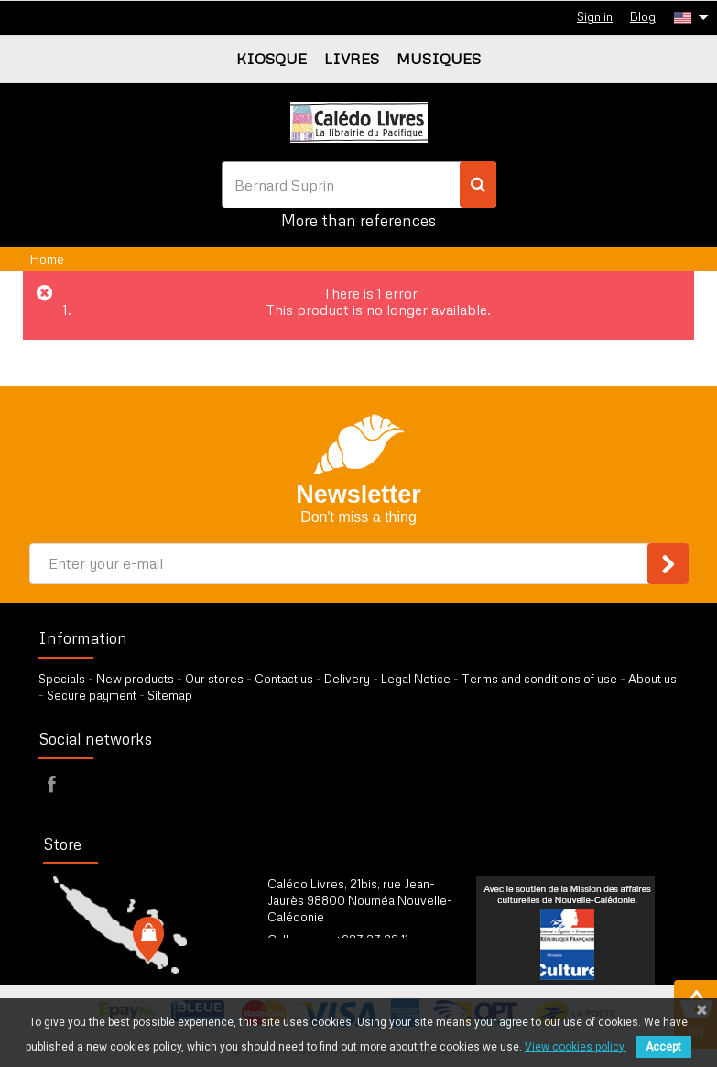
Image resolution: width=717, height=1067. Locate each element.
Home (46, 259)
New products (135, 678)
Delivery (347, 678)
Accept (663, 1046)
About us (652, 678)
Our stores (214, 678)
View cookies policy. (575, 1046)
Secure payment (91, 695)
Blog (643, 16)
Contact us (284, 678)
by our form (347, 962)
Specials (61, 678)
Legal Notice (416, 678)
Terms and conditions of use (539, 678)
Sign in (595, 16)
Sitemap (169, 695)
